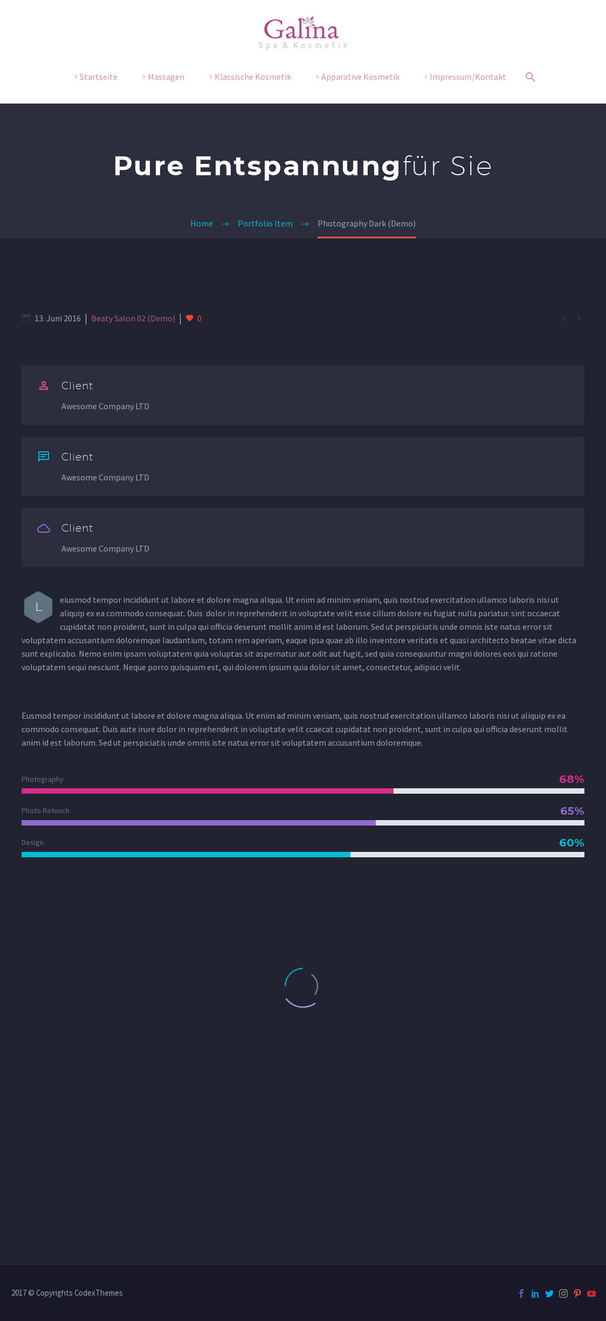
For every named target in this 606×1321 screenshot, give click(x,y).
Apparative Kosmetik (360, 76)
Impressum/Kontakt (468, 76)
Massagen (166, 76)
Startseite (99, 76)
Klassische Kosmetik (253, 76)
